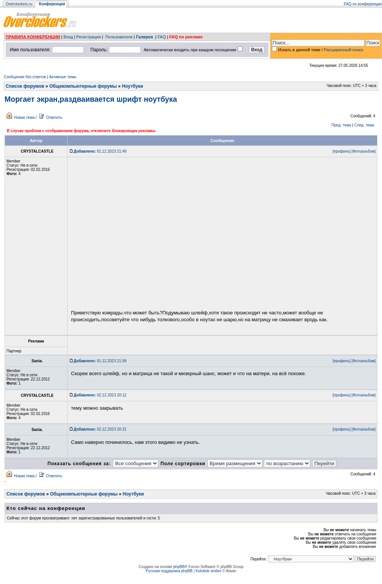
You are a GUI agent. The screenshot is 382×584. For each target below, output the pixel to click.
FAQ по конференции (363, 4)
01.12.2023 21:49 (100, 151)
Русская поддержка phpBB (169, 571)
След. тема (364, 125)
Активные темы (62, 77)
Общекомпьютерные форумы (83, 86)
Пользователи (119, 37)
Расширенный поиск (343, 49)
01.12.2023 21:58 (100, 361)
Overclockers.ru (19, 4)
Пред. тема (341, 125)
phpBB (179, 567)
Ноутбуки (132, 86)
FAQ (162, 37)
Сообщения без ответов (25, 77)
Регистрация (88, 37)
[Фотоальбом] (364, 151)
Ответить (54, 117)
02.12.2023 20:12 (100, 395)
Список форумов (25, 86)
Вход (68, 37)
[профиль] (341, 151)
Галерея (144, 37)
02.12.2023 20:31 (100, 429)
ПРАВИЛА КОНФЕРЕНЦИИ (33, 37)
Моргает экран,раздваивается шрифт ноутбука (91, 99)
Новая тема (24, 117)
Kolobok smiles (208, 571)
